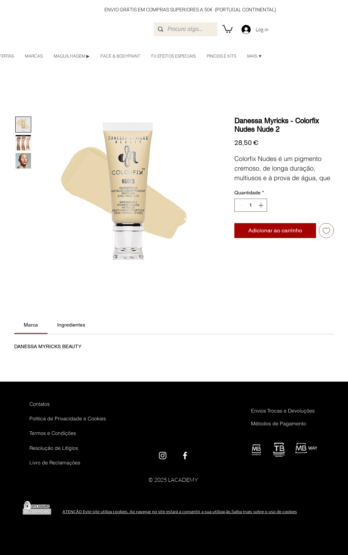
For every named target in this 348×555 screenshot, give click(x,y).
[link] (31, 325)
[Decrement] (239, 205)
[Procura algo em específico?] (184, 29)
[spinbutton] (250, 205)
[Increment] (261, 205)
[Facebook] (185, 455)
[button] (227, 28)
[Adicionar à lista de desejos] (326, 230)
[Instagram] (163, 455)
